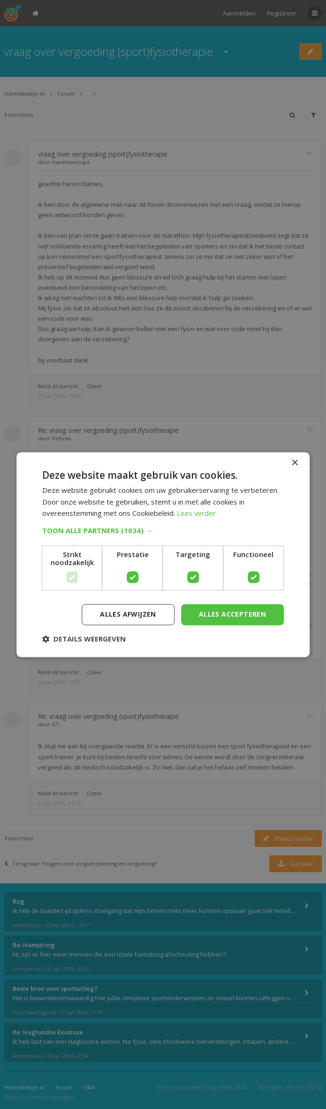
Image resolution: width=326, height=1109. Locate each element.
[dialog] (163, 554)
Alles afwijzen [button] (128, 614)
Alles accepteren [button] (232, 614)
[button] (163, 530)
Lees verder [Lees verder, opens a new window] (197, 513)
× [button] (294, 463)
